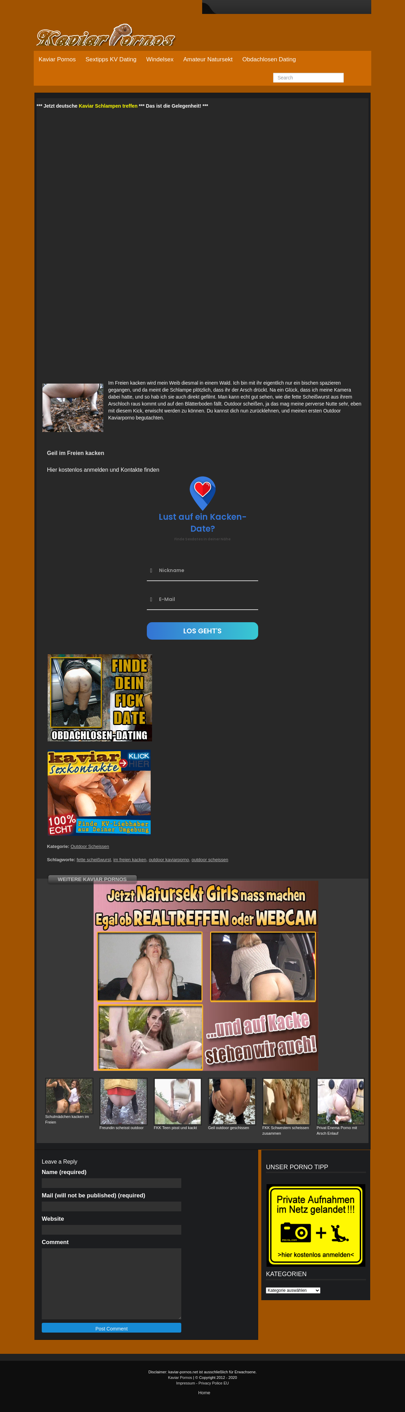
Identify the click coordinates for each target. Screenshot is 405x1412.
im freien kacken (129, 859)
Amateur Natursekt (208, 59)
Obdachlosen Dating (269, 59)
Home (204, 1392)
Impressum (185, 1383)
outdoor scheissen (210, 859)
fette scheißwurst (94, 859)
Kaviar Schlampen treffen (108, 106)
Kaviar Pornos (57, 59)
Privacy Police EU (213, 1383)
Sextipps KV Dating (111, 59)
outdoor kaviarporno (169, 859)
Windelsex (159, 59)
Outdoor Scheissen (90, 846)
